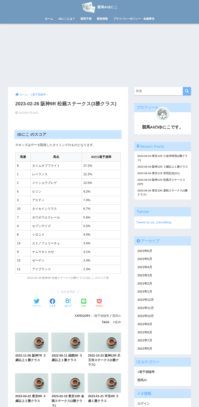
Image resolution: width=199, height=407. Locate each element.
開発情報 (102, 18)
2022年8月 (144, 337)
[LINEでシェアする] (83, 303)
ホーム (49, 18)
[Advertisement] (99, 55)
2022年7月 (144, 345)
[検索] (187, 91)
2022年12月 (145, 304)
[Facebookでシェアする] (52, 303)
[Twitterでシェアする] (36, 303)
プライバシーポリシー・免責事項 (133, 18)
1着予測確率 (101, 316)
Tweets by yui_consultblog (154, 227)
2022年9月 (144, 328)
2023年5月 (144, 263)
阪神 (118, 322)
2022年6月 (144, 353)
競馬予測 (85, 18)
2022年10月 (145, 320)
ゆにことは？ (67, 18)
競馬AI (116, 316)
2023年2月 (144, 288)
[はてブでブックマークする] (68, 303)
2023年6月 (144, 255)
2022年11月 (145, 312)
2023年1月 (144, 296)
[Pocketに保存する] (99, 303)
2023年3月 (144, 280)
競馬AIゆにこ (99, 7)
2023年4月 (144, 271)
